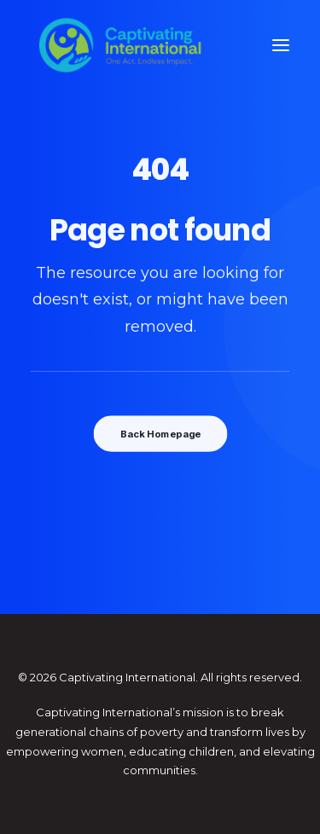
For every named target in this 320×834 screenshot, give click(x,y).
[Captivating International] (120, 45)
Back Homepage (159, 434)
